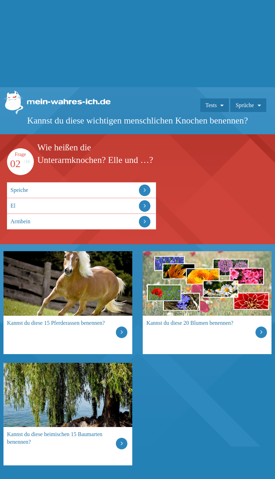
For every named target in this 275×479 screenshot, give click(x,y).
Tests (211, 105)
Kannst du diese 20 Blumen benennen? (189, 323)
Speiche (19, 190)
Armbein (20, 221)
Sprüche (245, 105)
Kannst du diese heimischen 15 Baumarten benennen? (54, 438)
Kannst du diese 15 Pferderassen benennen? (56, 323)
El (12, 206)
